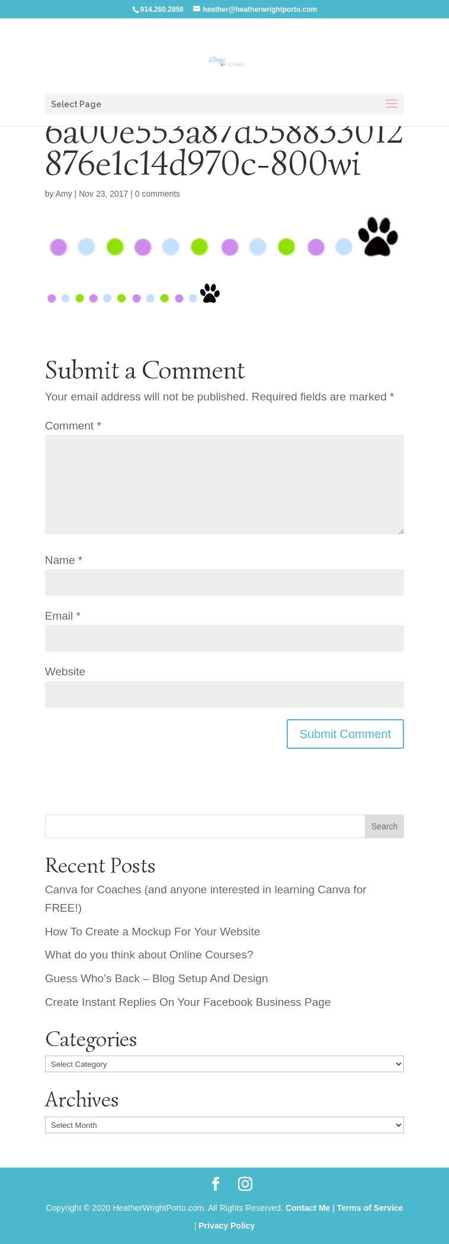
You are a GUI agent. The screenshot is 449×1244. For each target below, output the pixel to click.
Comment (73, 425)
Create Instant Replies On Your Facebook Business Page (188, 1002)
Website (65, 671)
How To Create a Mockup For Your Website (153, 931)
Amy (64, 193)
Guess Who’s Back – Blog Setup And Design (156, 978)
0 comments (157, 193)
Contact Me (308, 1208)
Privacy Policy (226, 1225)
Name (63, 560)
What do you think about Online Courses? (149, 954)
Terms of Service (370, 1208)
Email (63, 616)
